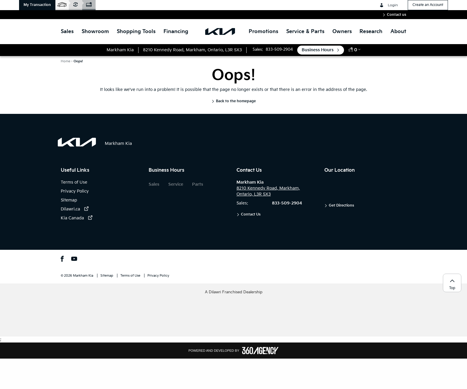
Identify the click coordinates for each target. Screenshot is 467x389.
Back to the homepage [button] (236, 101)
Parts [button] (197, 184)
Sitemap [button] (107, 276)
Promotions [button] (263, 31)
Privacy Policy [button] (158, 276)
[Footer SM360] (260, 350)
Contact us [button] (396, 15)
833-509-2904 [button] (279, 49)
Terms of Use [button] (130, 276)
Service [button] (175, 184)
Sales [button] (154, 184)
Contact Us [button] (251, 214)
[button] (37, 5)
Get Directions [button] (341, 205)
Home (65, 61)
